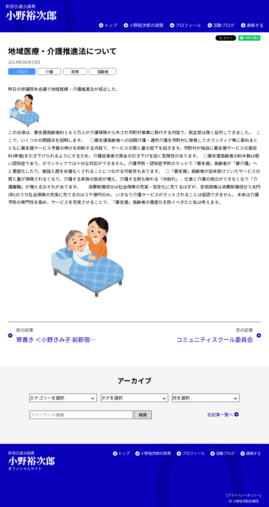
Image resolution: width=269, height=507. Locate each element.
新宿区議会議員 (35, 12)
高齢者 (102, 71)
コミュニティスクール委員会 (214, 339)
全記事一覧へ (220, 414)
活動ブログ (224, 25)
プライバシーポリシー (244, 495)
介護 (49, 71)
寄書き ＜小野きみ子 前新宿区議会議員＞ (70, 339)
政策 (75, 71)
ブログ (21, 71)
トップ (110, 25)
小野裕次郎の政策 (146, 25)
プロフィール (188, 25)
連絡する (255, 25)
